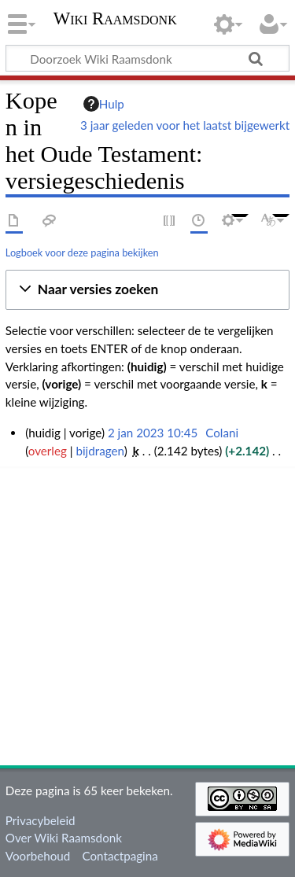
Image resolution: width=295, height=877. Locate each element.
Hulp (103, 104)
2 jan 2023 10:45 (152, 433)
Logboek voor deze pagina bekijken (82, 252)
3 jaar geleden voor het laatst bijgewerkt (184, 125)
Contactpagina (120, 856)
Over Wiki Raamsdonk (64, 838)
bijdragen (100, 451)
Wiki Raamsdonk (115, 20)
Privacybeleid (41, 820)
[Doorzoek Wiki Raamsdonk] (147, 58)
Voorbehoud (38, 856)
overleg (47, 451)
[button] (147, 290)
